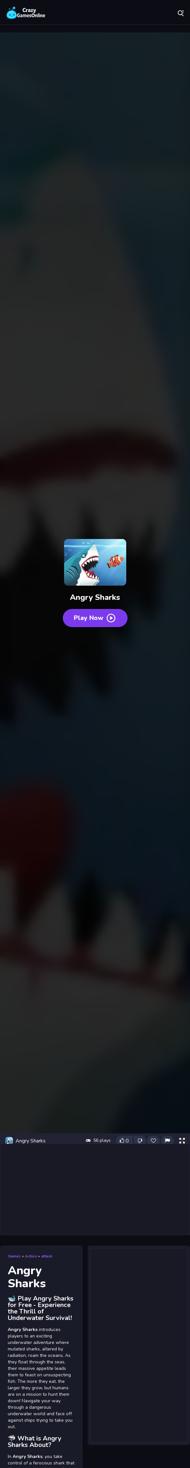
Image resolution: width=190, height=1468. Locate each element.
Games (14, 1256)
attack (46, 1256)
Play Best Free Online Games (25, 13)
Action (31, 1256)
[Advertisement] (95, 1189)
